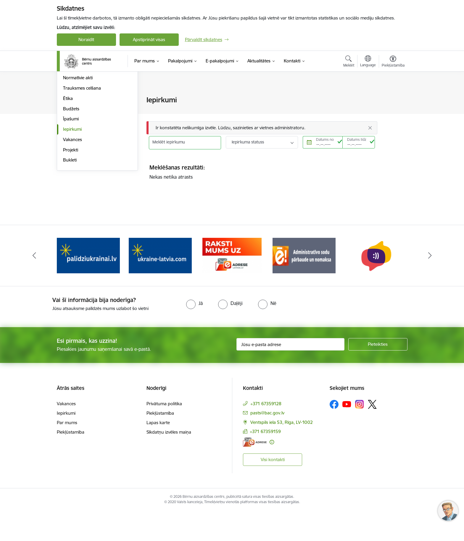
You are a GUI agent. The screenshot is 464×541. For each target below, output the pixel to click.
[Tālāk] (430, 285)
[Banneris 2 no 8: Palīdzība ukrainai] (88, 285)
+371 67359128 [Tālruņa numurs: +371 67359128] (265, 433)
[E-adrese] (255, 472)
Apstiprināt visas (149, 39)
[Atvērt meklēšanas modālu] (348, 62)
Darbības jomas (78, 110)
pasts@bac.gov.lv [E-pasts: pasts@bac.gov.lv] (267, 442)
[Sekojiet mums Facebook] (334, 434)
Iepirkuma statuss (248, 142)
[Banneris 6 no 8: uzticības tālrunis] (376, 285)
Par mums (67, 452)
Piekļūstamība (70, 462)
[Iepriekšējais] (34, 285)
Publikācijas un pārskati (86, 121)
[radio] (194, 333)
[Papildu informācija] (272, 472)
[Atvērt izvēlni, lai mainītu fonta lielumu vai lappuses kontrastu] (393, 62)
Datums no (325, 139)
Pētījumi (71, 131)
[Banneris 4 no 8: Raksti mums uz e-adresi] (232, 285)
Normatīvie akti (78, 141)
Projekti (70, 213)
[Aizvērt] (370, 127)
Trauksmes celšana (82, 151)
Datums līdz (356, 139)
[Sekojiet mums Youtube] (346, 433)
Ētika (68, 162)
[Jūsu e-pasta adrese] (290, 374)
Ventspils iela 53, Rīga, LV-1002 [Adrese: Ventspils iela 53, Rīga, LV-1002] (281, 452)
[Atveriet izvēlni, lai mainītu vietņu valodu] (368, 62)
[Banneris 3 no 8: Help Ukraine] (160, 285)
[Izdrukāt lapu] (392, 97)
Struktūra (72, 100)
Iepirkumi (72, 193)
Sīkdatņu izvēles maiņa (168, 462)
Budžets (71, 172)
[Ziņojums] (261, 128)
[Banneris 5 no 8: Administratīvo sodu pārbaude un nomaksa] (304, 285)
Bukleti (70, 224)
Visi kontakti (273, 489)
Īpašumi (71, 182)
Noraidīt (86, 39)
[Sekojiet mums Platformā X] (372, 434)
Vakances (72, 203)
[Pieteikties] (377, 374)
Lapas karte (158, 452)
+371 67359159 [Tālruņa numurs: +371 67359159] (265, 461)
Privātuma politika (164, 433)
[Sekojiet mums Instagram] (359, 434)
